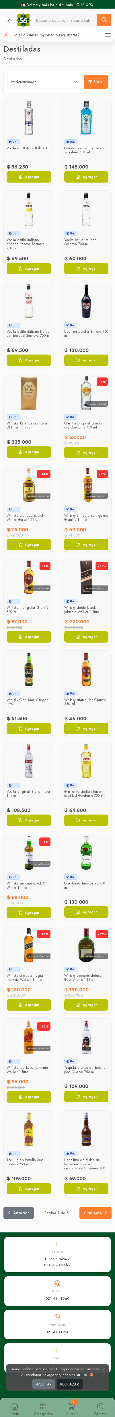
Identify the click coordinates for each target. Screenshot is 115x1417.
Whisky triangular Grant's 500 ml (27, 609)
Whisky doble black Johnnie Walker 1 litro (81, 609)
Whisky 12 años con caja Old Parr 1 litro (27, 425)
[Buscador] (65, 20)
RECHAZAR (69, 1384)
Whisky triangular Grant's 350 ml (85, 701)
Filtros (95, 82)
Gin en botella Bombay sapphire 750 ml (82, 150)
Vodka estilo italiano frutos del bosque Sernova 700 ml (29, 333)
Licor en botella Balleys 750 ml (86, 333)
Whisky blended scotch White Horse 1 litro (25, 517)
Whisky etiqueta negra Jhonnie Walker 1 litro (25, 977)
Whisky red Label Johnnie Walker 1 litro (27, 1069)
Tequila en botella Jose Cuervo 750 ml (25, 1162)
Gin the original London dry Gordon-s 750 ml (84, 425)
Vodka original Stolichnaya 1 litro (28, 793)
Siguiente (95, 1213)
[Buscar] (104, 20)
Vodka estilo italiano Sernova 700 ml (80, 241)
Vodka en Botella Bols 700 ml (27, 150)
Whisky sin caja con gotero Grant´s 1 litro (86, 517)
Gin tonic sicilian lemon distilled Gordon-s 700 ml (84, 793)
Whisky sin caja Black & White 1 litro (26, 885)
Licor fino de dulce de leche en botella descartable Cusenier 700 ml (84, 1166)
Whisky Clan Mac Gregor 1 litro (29, 701)
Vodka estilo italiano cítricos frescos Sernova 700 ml (25, 244)
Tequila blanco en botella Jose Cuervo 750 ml (85, 1069)
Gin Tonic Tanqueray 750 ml (84, 885)
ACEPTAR (44, 1384)
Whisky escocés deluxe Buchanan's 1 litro (83, 977)
